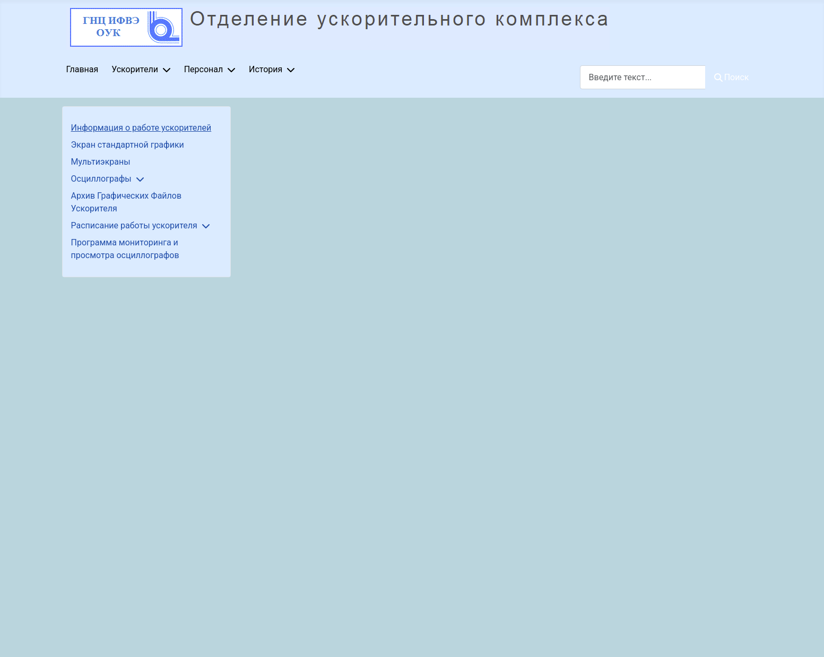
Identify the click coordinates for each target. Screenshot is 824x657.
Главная (82, 69)
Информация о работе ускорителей (141, 128)
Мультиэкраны (101, 162)
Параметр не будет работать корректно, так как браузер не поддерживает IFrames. (500, 379)
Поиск (731, 77)
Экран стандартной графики (127, 145)
